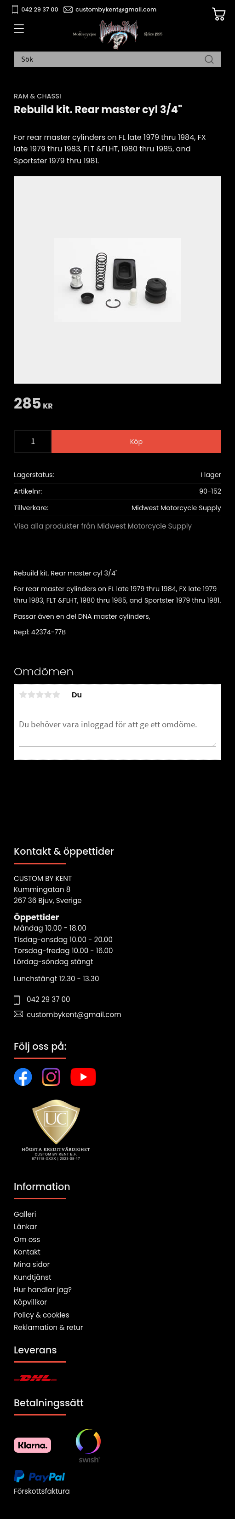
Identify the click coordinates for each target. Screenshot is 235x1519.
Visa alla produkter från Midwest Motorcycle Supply (103, 526)
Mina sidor (32, 1264)
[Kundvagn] (219, 14)
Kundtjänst (33, 1277)
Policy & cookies (41, 1315)
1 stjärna (23, 694)
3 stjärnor (39, 694)
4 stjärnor (48, 694)
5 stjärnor (56, 694)
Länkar (25, 1226)
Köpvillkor (30, 1302)
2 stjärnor (31, 694)
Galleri (25, 1214)
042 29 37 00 (39, 9)
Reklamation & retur (48, 1327)
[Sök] (209, 60)
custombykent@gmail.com (115, 9)
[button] (17, 31)
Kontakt (27, 1252)
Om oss (27, 1239)
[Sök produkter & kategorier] (113, 60)
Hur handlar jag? (43, 1290)
